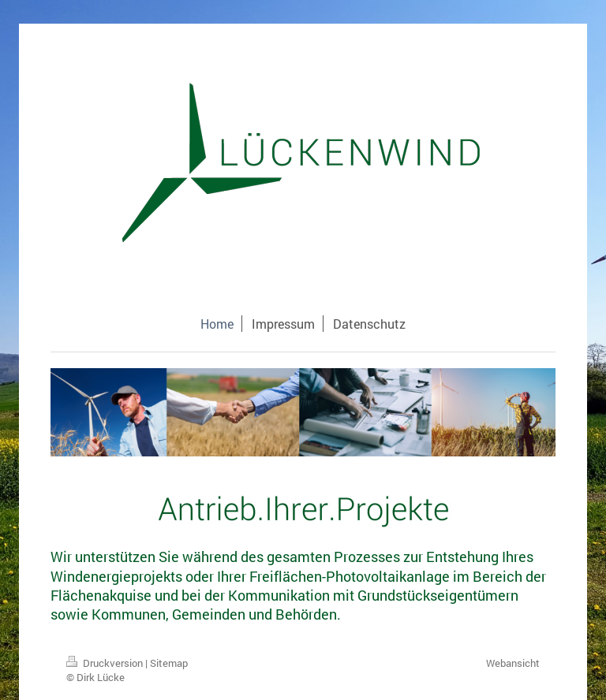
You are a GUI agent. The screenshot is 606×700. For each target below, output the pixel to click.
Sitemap (169, 663)
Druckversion (105, 663)
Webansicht (513, 663)
